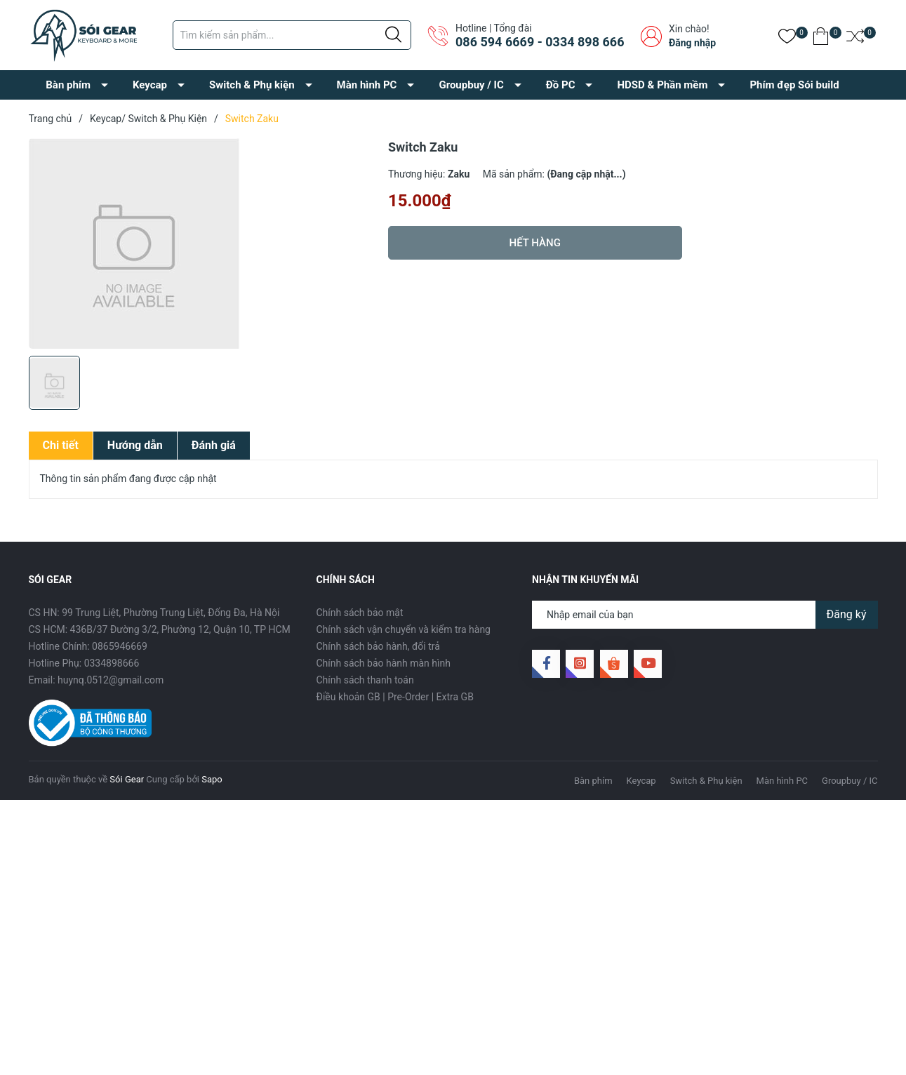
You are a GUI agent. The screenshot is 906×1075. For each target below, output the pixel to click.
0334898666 (112, 663)
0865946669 (119, 646)
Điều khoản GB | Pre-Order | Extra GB (395, 696)
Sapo (211, 779)
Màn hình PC (367, 85)
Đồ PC (560, 85)
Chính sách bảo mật (360, 612)
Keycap (150, 85)
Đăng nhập (692, 42)
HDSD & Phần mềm (662, 85)
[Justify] (393, 35)
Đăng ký (847, 614)
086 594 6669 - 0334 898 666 (539, 41)
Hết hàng (535, 242)
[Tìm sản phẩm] (292, 35)
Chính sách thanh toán (365, 680)
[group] (202, 243)
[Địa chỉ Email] (705, 615)
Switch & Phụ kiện (252, 85)
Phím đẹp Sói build (794, 85)
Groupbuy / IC (471, 85)
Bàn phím (68, 85)
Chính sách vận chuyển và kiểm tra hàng (404, 629)
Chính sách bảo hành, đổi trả (378, 646)
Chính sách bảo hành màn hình (384, 663)
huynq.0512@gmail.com (111, 680)
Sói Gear (126, 779)
